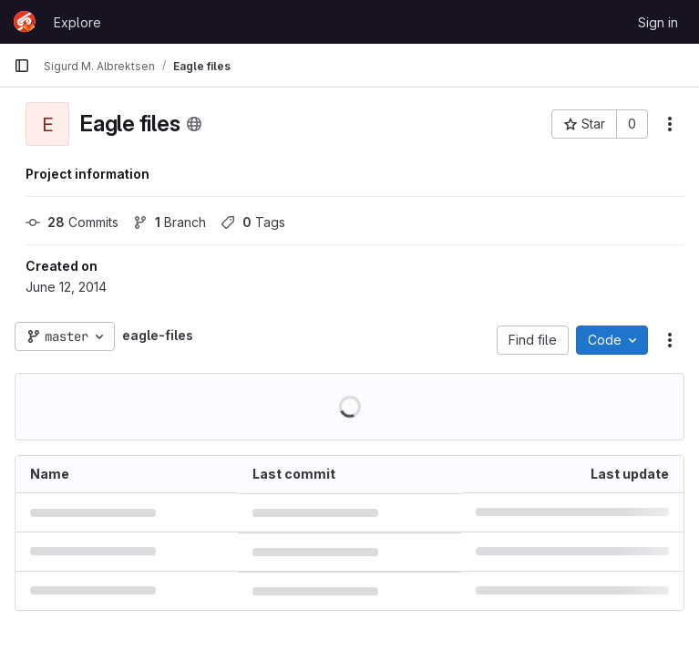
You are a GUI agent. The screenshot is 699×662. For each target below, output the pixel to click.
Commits (72, 222)
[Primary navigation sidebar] (21, 65)
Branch (169, 222)
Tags (253, 222)
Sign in (658, 22)
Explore (77, 22)
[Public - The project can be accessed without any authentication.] (194, 124)
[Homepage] (24, 21)
